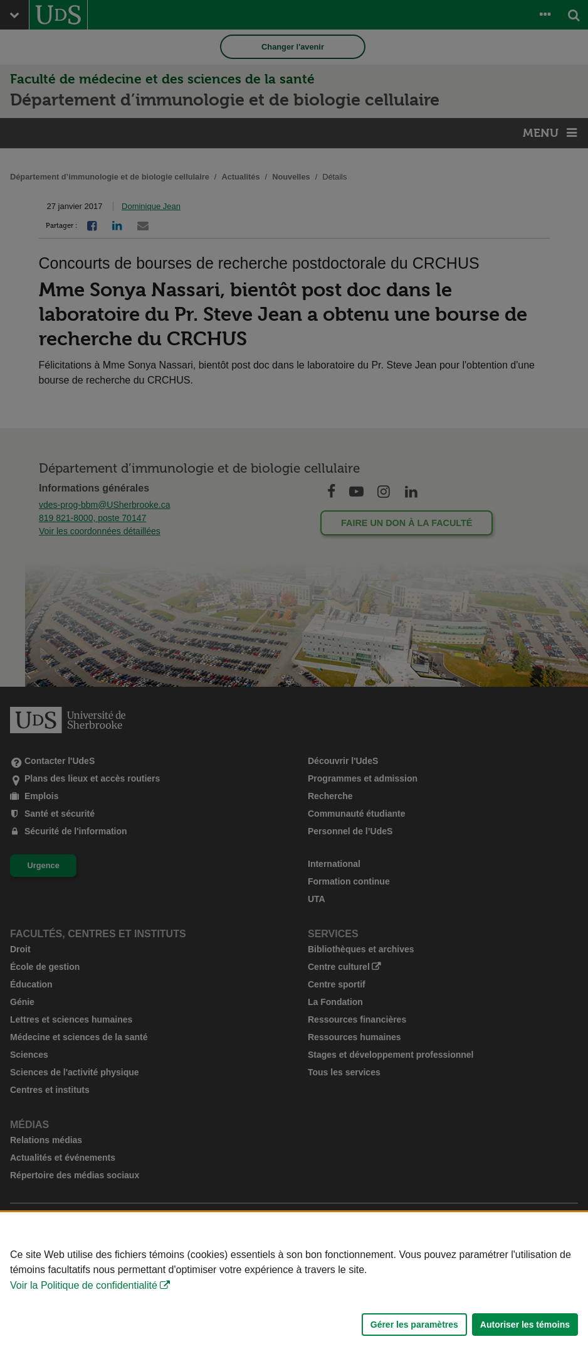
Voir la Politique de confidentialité (83, 1285)
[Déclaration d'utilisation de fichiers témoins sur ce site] (294, 1291)
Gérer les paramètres (414, 1325)
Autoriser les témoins (525, 1325)
